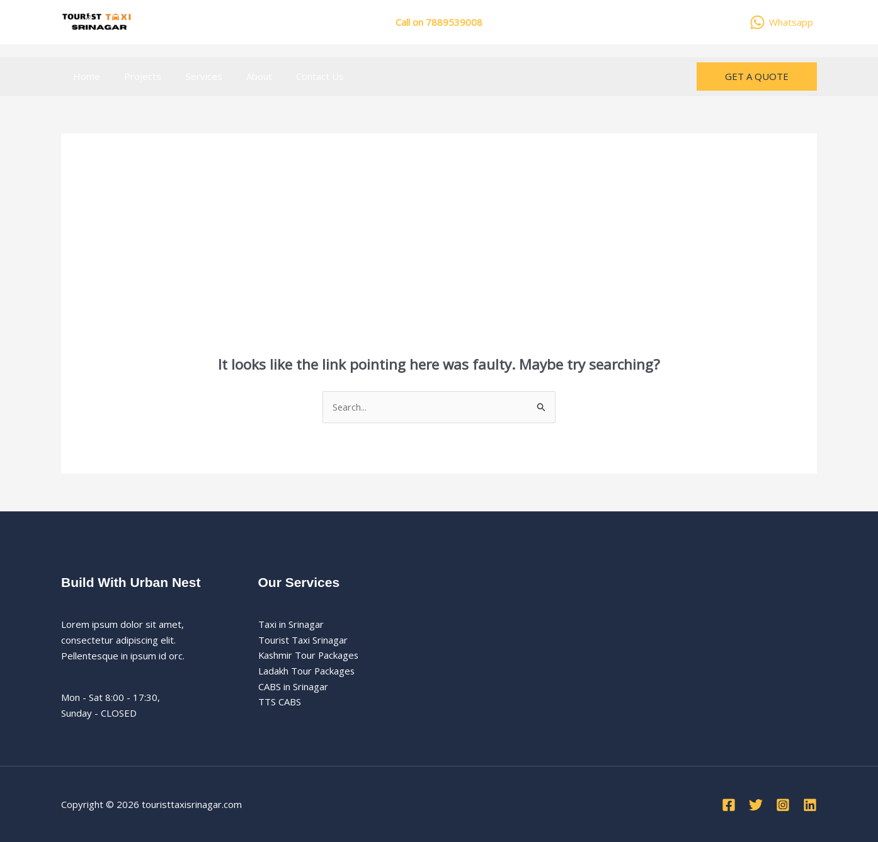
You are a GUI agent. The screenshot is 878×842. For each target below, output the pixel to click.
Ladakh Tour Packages (307, 671)
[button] (757, 76)
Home (84, 76)
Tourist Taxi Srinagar (303, 640)
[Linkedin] (810, 805)
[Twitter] (756, 805)
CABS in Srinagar (293, 686)
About (241, 76)
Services (191, 76)
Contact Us (297, 76)
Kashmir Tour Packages (309, 655)
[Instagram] (783, 805)
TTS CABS (279, 702)
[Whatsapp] (781, 22)
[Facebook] (729, 805)
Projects (135, 76)
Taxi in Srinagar (291, 624)
